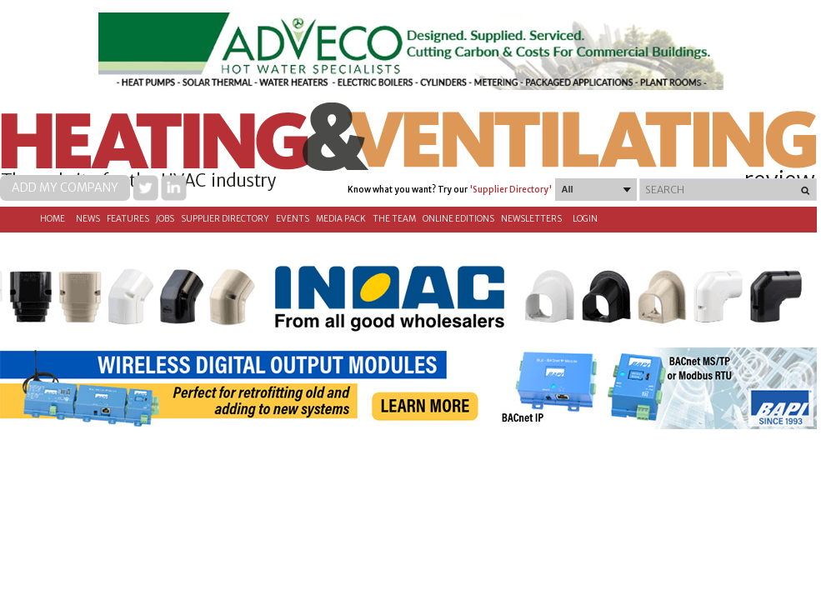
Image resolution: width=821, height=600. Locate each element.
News (88, 218)
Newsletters (531, 218)
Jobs (165, 218)
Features (128, 218)
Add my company (65, 187)
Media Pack (341, 218)
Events (292, 218)
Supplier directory (225, 218)
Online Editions (458, 218)
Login (585, 218)
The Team (394, 218)
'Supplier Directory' (510, 189)
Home (52, 218)
